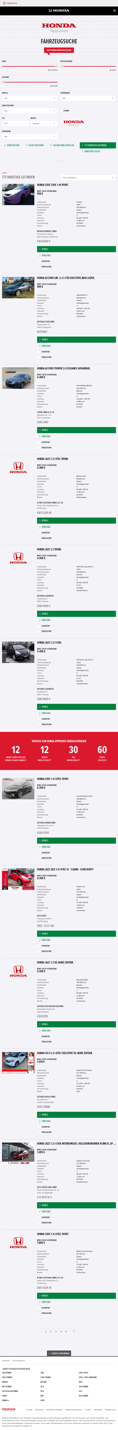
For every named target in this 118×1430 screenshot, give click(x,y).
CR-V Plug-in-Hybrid (10, 1391)
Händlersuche (110, 1410)
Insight (5, 1382)
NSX (42, 1396)
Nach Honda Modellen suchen (59, 50)
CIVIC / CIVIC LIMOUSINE (88, 1377)
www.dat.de (6, 1426)
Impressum (39, 1410)
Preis (4, 61)
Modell (5, 93)
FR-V (42, 1391)
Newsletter (98, 1410)
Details (43, 249)
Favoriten (43, 261)
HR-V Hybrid (7, 1387)
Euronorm (6, 131)
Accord (44, 1382)
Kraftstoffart (8, 105)
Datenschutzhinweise (73, 1410)
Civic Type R (83, 1373)
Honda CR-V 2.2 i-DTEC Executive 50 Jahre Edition (64, 1053)
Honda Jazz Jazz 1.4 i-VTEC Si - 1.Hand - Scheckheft (65, 869)
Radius (33, 118)
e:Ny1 (43, 1400)
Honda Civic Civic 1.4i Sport (52, 185)
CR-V (42, 1387)
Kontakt (29, 1410)
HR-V (80, 1382)
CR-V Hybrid (83, 1387)
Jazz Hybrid (6, 1373)
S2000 (4, 1396)
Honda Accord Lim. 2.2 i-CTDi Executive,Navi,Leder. (66, 278)
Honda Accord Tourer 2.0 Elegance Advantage (63, 368)
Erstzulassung (66, 61)
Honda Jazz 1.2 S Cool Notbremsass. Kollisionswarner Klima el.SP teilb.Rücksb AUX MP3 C (76, 1143)
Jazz (42, 1373)
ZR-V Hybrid (83, 1396)
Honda (5, 1400)
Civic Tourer (46, 1377)
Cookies (88, 1410)
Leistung (5, 77)
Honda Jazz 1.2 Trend (49, 549)
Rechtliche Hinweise (54, 1410)
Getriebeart (65, 93)
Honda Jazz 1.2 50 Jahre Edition (55, 962)
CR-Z (80, 1391)
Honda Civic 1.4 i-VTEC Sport (52, 779)
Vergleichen (44, 266)
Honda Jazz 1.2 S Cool (49, 642)
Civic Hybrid (7, 1377)
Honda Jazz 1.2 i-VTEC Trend (52, 459)
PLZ (3, 118)
